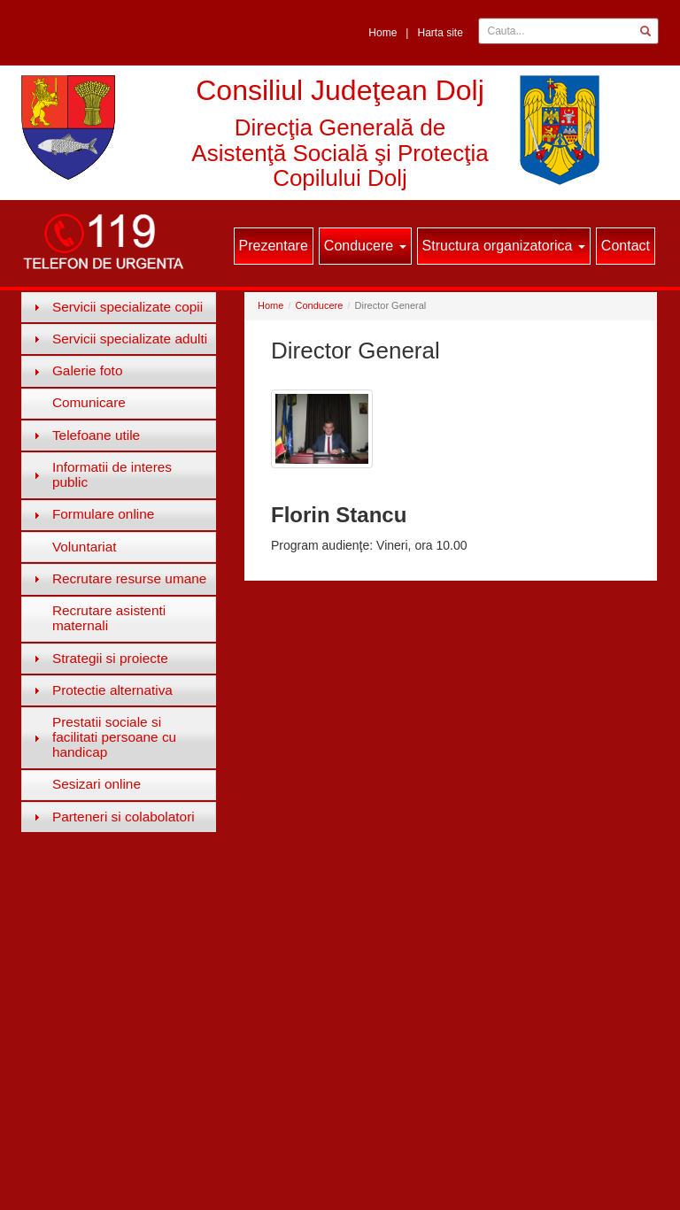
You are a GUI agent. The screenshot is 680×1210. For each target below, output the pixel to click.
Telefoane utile (96, 435)
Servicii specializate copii (127, 306)
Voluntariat (84, 546)
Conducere (320, 305)
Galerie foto (87, 370)
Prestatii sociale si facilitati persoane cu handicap (114, 736)
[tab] (118, 307)
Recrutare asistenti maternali (109, 618)
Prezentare (273, 245)
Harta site (439, 33)
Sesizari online (96, 783)
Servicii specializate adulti (129, 338)
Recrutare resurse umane (129, 578)
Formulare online (103, 513)
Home (382, 33)
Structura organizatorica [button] (503, 245)
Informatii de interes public (112, 474)
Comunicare (89, 402)
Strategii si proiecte (110, 658)
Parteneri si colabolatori (123, 816)
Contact (625, 245)
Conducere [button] (365, 245)
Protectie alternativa (112, 689)
